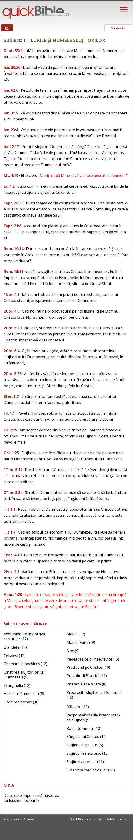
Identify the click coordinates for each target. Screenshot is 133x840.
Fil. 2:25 (10, 430)
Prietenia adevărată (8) (86, 684)
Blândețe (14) (15, 647)
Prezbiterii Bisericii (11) (87, 675)
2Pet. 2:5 (11, 571)
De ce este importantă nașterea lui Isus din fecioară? (31, 798)
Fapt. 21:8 (12, 225)
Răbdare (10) (78, 706)
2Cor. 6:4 (11, 350)
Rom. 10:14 (13, 248)
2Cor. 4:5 (11, 311)
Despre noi (10, 819)
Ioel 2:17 (11, 146)
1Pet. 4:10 (13, 555)
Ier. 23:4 (11, 129)
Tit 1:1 (9, 509)
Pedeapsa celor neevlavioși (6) (93, 659)
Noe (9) (73, 650)
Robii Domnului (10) (84, 728)
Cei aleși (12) (14, 655)
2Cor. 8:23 (13, 373)
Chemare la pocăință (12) (25, 663)
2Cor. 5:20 (13, 327)
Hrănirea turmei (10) (22, 702)
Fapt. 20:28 (13, 203)
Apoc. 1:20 (13, 594)
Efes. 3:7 (11, 396)
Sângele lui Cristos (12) (87, 736)
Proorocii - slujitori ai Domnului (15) (94, 695)
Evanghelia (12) (17, 685)
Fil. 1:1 (9, 413)
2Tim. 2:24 (13, 492)
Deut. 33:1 (13, 50)
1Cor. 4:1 (11, 294)
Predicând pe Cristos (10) (88, 667)
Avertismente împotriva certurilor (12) (24, 636)
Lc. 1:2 (9, 186)
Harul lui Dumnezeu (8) (24, 693)
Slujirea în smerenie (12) (88, 753)
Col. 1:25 (11, 452)
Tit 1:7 (9, 532)
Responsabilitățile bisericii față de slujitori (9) (93, 718)
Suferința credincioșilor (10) (91, 770)
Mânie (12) (76, 634)
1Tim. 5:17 (13, 469)
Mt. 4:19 (11, 175)
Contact (30, 819)
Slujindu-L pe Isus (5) (85, 744)
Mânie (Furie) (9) (81, 642)
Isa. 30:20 (12, 67)
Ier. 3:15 (11, 113)
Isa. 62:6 (11, 90)
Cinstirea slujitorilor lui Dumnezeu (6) (24, 675)
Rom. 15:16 (13, 271)
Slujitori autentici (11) (85, 761)
